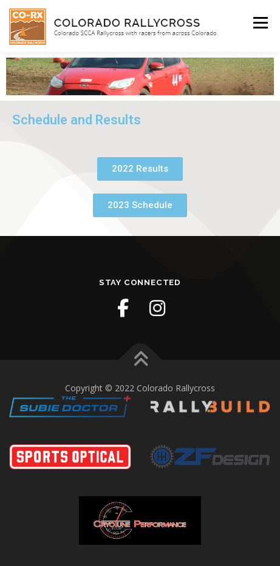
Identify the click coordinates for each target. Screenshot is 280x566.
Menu (260, 23)
